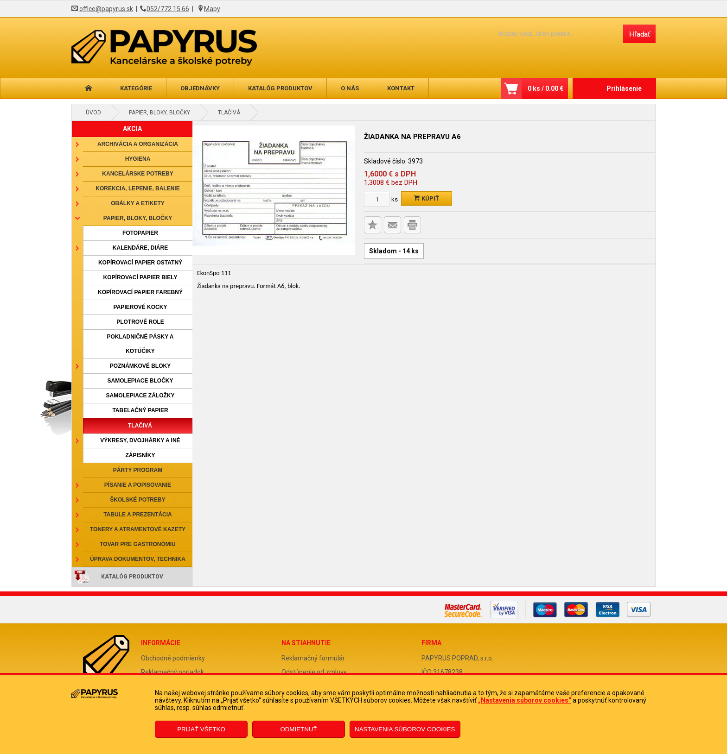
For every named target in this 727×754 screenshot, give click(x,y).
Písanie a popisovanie (137, 485)
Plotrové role (140, 322)
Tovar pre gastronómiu (138, 544)
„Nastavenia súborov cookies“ (524, 700)
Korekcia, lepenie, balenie (137, 188)
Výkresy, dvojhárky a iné (140, 440)
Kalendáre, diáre (140, 248)
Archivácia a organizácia (137, 144)
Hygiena (138, 159)
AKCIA (132, 128)
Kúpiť (426, 198)
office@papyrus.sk (106, 9)
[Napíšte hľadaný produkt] (552, 34)
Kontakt (401, 88)
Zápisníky (140, 455)
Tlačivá (229, 112)
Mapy (212, 9)
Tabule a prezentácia (137, 514)
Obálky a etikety (138, 203)
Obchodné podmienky (173, 658)
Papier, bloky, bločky (159, 112)
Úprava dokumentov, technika (137, 559)
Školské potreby (137, 499)
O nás (350, 88)
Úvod (93, 112)
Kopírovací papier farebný (140, 292)
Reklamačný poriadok (172, 672)
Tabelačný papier (140, 410)
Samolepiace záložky (140, 395)
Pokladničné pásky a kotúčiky (140, 343)
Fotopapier (140, 233)
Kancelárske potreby (137, 173)
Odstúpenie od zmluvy (314, 672)
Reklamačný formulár (313, 658)
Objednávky (200, 88)
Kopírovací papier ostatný (140, 262)
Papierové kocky (140, 307)
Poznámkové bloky (140, 366)
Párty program (137, 470)
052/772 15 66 (168, 9)
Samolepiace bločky (140, 380)
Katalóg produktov (280, 88)
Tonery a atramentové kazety (137, 529)
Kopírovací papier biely (140, 277)
